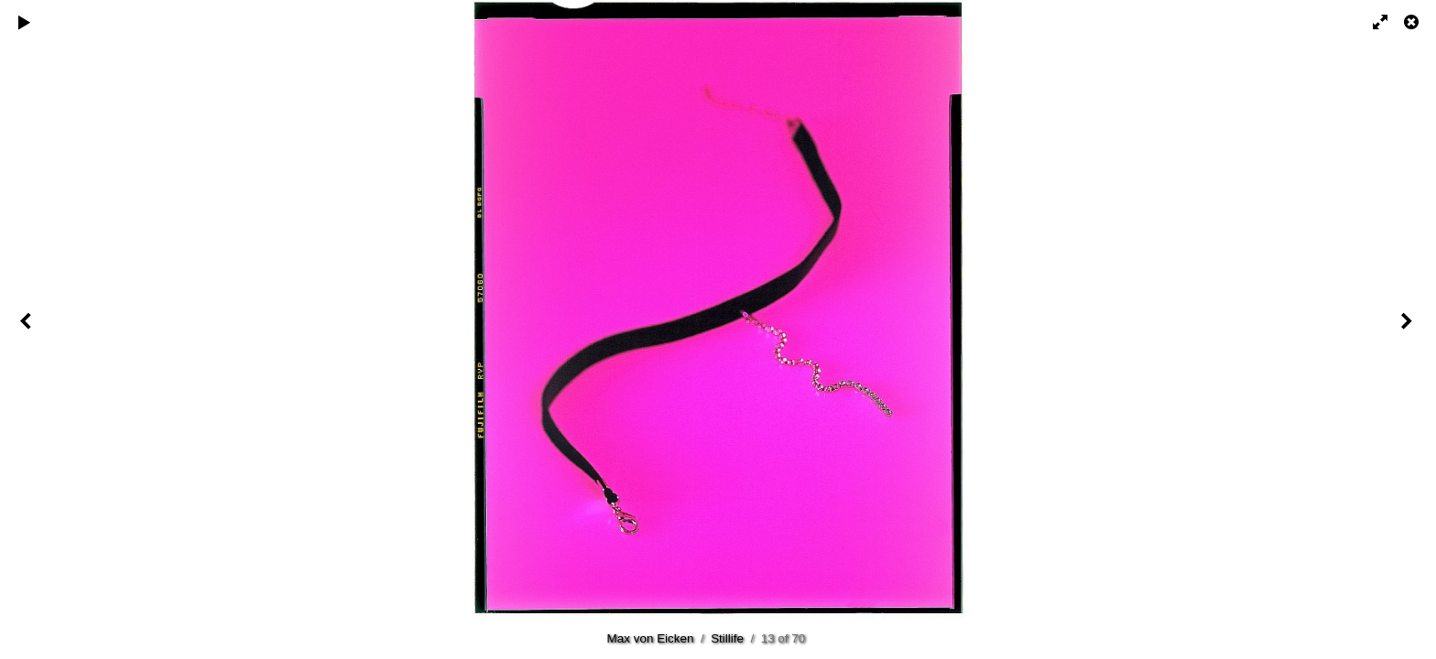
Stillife (727, 638)
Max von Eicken (650, 638)
